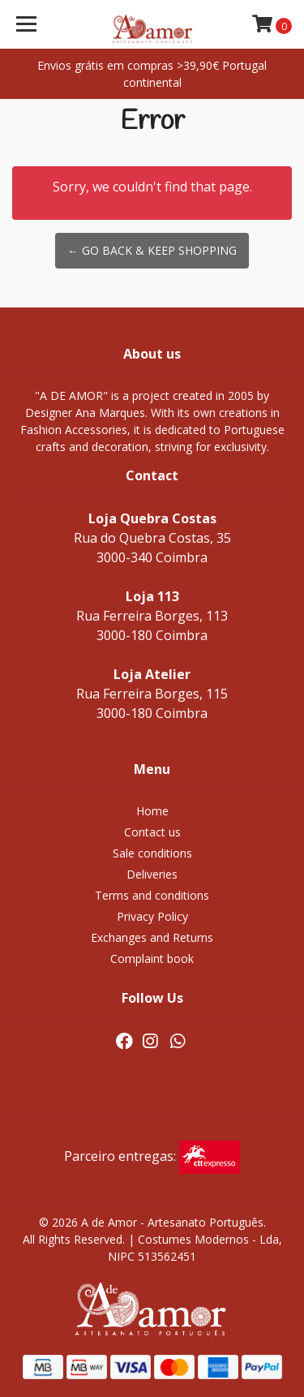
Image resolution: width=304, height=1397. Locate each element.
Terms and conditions (152, 895)
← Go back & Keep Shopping (152, 250)
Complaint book (152, 958)
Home (152, 811)
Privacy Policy (152, 916)
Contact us (152, 832)
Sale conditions (152, 853)
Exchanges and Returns (152, 937)
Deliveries (152, 874)
